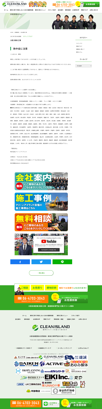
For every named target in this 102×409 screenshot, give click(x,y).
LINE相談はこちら (50, 404)
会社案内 (60, 10)
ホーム (6, 10)
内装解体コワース (43, 348)
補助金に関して (80, 49)
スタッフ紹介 (52, 10)
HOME (11, 32)
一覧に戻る (41, 273)
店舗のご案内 (71, 319)
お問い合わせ (94, 10)
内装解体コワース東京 (23, 348)
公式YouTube (82, 348)
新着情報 (17, 32)
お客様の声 (75, 10)
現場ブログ (84, 10)
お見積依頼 (86, 4)
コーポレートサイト (64, 348)
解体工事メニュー (40, 10)
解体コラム (79, 52)
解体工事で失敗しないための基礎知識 (21, 10)
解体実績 (68, 10)
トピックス (79, 43)
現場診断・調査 (58, 319)
